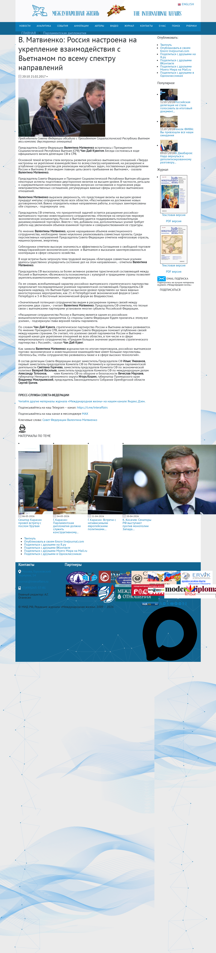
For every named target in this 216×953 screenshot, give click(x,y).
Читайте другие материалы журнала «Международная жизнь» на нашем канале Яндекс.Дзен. (81, 401)
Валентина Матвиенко (82, 420)
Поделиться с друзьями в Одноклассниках (177, 74)
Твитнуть (166, 45)
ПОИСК (176, 25)
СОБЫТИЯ (62, 25)
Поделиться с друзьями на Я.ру (178, 55)
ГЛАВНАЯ (28, 33)
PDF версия (173, 221)
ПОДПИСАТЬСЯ (170, 290)
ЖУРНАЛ (129, 25)
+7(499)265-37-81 (33, 588)
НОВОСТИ (24, 25)
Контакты (26, 564)
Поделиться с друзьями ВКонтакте (176, 61)
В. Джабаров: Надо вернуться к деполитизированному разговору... (176, 157)
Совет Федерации (54, 420)
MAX (85, 413)
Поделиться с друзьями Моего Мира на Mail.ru (176, 67)
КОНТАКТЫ (146, 25)
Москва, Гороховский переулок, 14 (34, 573)
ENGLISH (186, 4)
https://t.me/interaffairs (92, 407)
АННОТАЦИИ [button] (81, 25)
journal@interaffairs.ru (33, 581)
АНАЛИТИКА (44, 25)
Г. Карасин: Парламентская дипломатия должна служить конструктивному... (67, 526)
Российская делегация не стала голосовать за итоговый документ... (176, 106)
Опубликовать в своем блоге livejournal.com (175, 49)
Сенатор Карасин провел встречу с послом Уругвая (30, 523)
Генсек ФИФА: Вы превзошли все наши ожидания (177, 132)
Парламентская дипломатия (64, 33)
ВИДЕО (114, 25)
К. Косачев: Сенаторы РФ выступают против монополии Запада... (137, 524)
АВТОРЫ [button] (99, 25)
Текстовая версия (174, 215)
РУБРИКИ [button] (191, 25)
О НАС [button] (162, 25)
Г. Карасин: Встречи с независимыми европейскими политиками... (102, 524)
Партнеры (73, 564)
